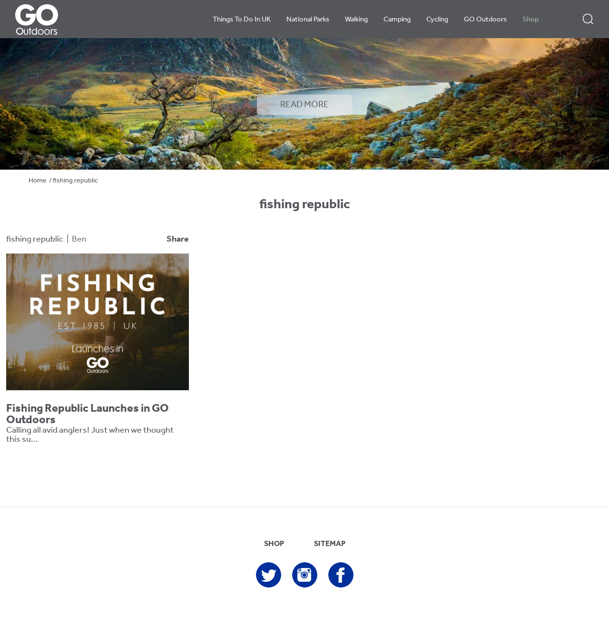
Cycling (437, 19)
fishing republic (34, 239)
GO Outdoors (485, 19)
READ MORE (304, 105)
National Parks (307, 19)
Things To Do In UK (242, 19)
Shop (530, 19)
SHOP (274, 544)
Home (38, 180)
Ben (79, 239)
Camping (397, 19)
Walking (356, 19)
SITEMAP (329, 544)
